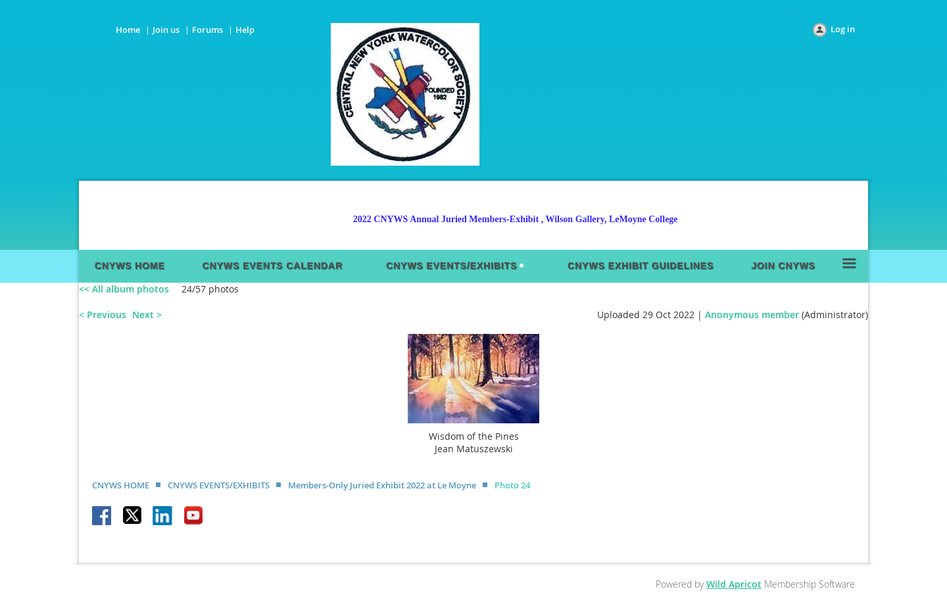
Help (245, 29)
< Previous (102, 314)
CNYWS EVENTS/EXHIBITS (219, 485)
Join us (166, 29)
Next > (147, 314)
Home (128, 29)
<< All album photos (124, 289)
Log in (843, 29)
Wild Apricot (734, 584)
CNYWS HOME (120, 485)
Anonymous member (752, 314)
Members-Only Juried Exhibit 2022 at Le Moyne (382, 485)
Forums (207, 29)
